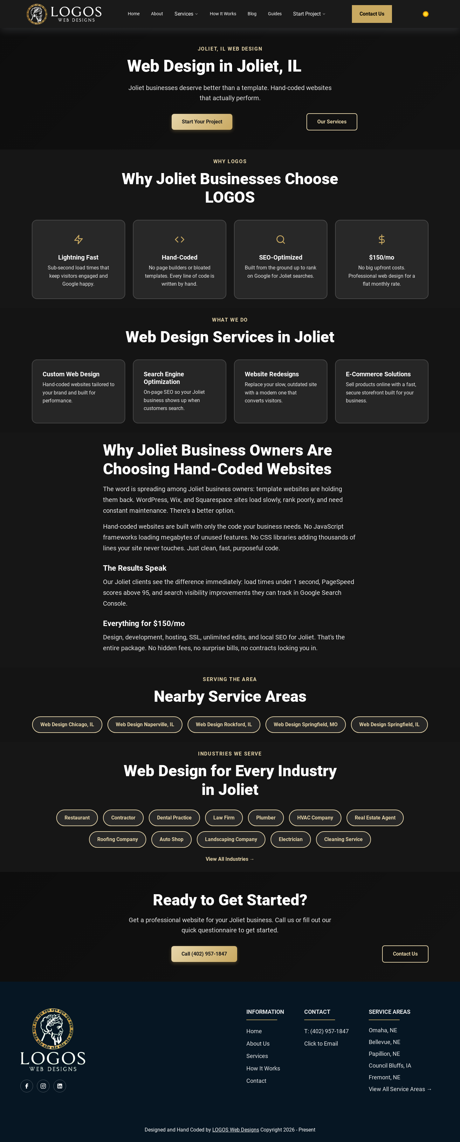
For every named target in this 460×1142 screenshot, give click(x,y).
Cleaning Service (343, 839)
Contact (256, 1080)
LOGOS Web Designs (235, 1130)
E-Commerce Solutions (378, 374)
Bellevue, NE (384, 1042)
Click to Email (321, 1043)
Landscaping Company (231, 839)
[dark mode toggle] (425, 14)
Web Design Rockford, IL (224, 724)
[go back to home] (52, 1069)
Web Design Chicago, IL (67, 724)
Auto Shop (171, 839)
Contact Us (372, 14)
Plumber (266, 818)
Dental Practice (174, 818)
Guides (275, 14)
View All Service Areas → (400, 1089)
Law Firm (224, 818)
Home (134, 14)
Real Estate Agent (375, 818)
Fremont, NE (384, 1077)
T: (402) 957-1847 (326, 1031)
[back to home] (64, 14)
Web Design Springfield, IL (389, 724)
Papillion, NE (384, 1053)
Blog (252, 14)
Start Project (309, 14)
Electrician (291, 839)
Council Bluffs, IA (390, 1065)
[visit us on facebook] (26, 1086)
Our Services (332, 122)
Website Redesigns (272, 374)
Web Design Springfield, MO (306, 724)
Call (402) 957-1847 (204, 954)
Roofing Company (117, 839)
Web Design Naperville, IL (145, 724)
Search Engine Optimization (164, 378)
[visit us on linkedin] (59, 1086)
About (157, 14)
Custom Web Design (71, 374)
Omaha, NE (383, 1030)
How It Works (223, 14)
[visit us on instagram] (43, 1086)
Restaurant (77, 818)
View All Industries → (230, 859)
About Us (258, 1043)
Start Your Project (202, 122)
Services (186, 14)
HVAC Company (315, 818)
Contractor (123, 818)
